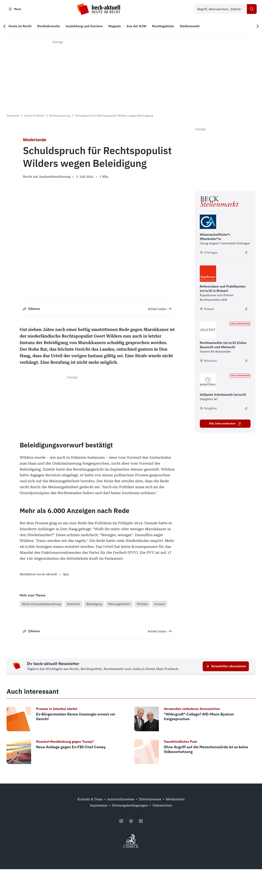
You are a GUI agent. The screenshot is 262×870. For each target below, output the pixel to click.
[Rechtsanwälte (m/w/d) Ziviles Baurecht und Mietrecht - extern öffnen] (246, 361)
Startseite (13, 116)
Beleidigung (94, 604)
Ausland (159, 604)
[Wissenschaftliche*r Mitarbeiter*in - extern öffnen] (246, 253)
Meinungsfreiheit (119, 604)
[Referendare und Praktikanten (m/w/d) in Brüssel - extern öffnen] (246, 309)
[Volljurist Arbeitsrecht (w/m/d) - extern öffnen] (246, 409)
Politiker (142, 604)
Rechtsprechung (59, 116)
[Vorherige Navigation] (6, 27)
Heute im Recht (34, 116)
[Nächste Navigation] (256, 27)
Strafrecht (73, 604)
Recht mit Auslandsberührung (41, 604)
